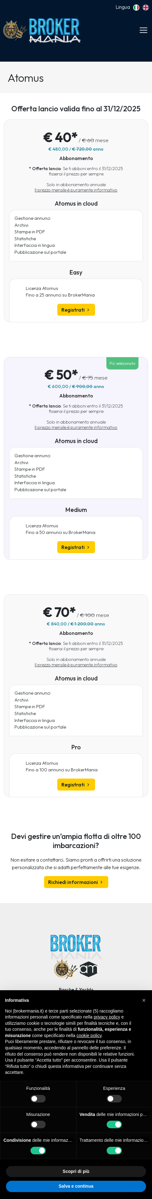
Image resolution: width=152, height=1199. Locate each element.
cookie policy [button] (88, 1035)
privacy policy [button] (107, 1016)
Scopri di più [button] (76, 1171)
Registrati (76, 310)
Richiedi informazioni (76, 882)
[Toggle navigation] (143, 30)
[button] (144, 1000)
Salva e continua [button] (76, 1186)
